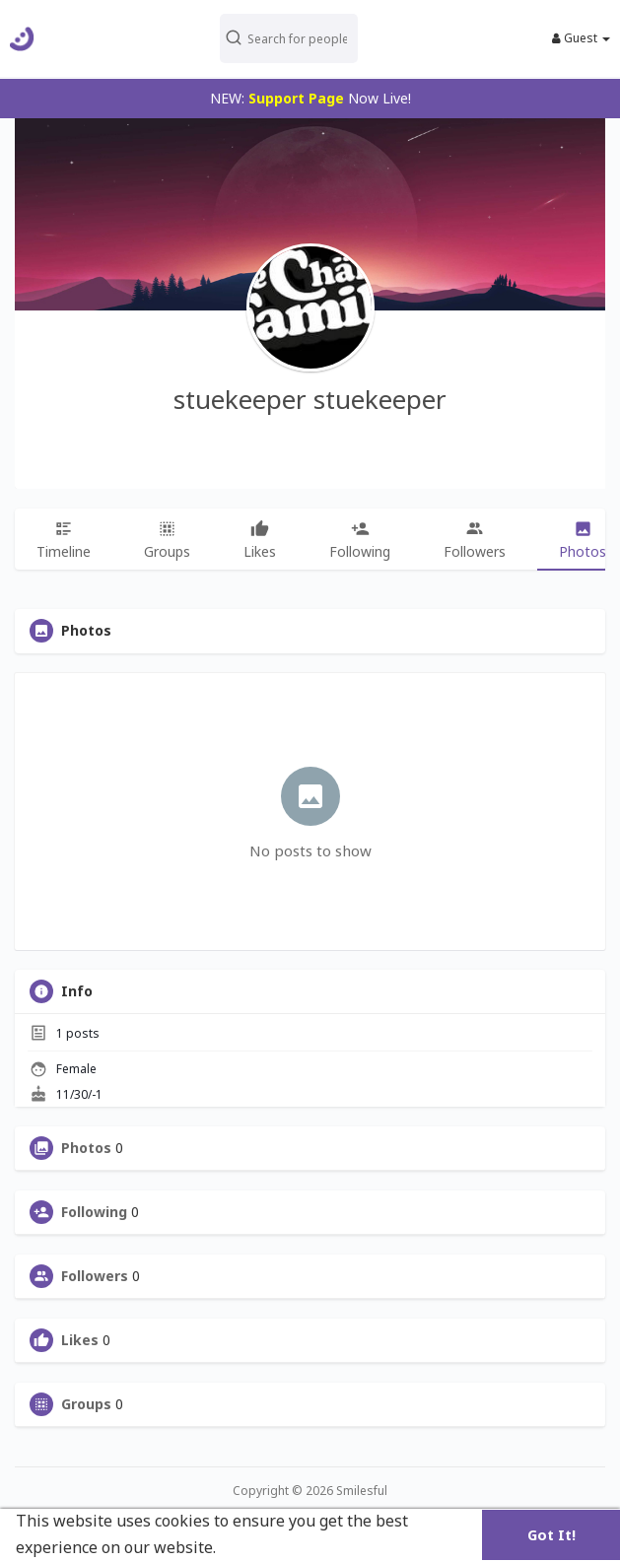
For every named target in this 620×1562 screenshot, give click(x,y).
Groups (86, 1404)
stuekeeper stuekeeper (310, 399)
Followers (94, 1276)
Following (94, 1212)
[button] (305, 38)
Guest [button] (581, 38)
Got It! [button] (551, 1535)
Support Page (296, 98)
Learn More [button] (266, 1547)
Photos (86, 1148)
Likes (80, 1340)
